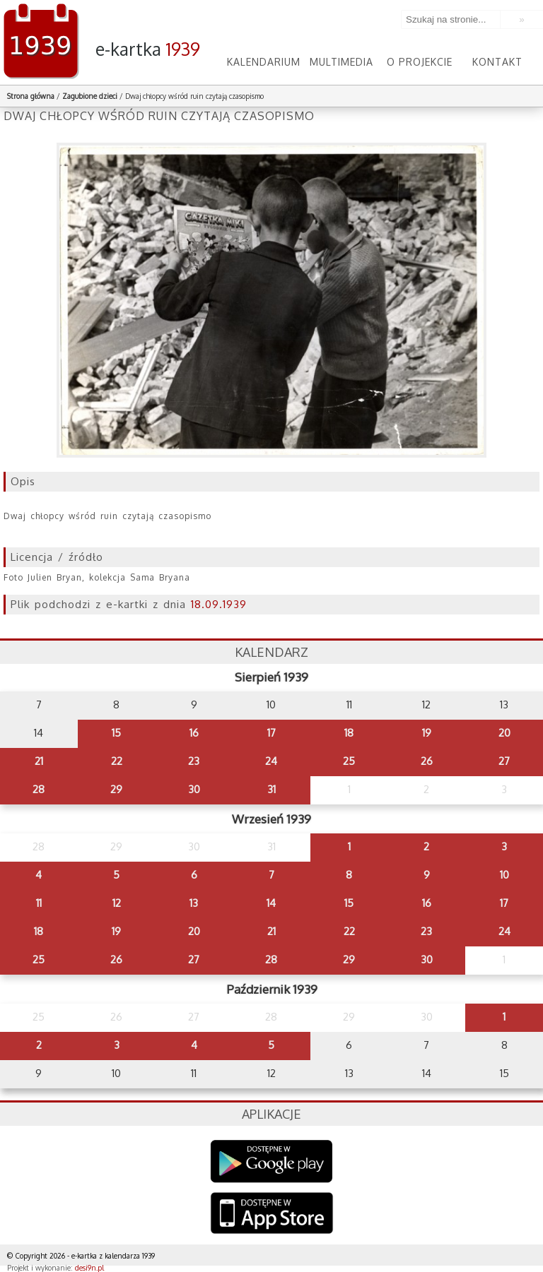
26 (427, 761)
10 (504, 874)
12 (116, 903)
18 (349, 732)
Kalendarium (263, 62)
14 (271, 903)
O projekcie (419, 62)
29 (116, 789)
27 (504, 761)
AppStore (272, 1214)
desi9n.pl (89, 1268)
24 (271, 761)
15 (116, 732)
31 (271, 789)
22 (116, 761)
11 (39, 903)
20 (504, 732)
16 (194, 732)
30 (194, 789)
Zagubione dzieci (89, 96)
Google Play (272, 1161)
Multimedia (341, 62)
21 (39, 761)
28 (39, 789)
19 (426, 732)
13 (193, 903)
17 (271, 732)
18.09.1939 (219, 604)
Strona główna (30, 96)
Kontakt (497, 62)
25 (349, 761)
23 (193, 761)
